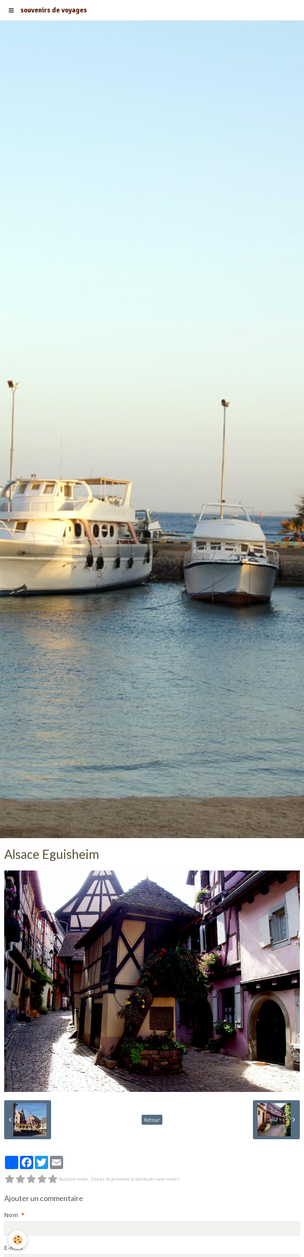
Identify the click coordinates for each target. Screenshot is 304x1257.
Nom (11, 1215)
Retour (152, 1119)
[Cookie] (17, 1239)
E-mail (13, 1248)
